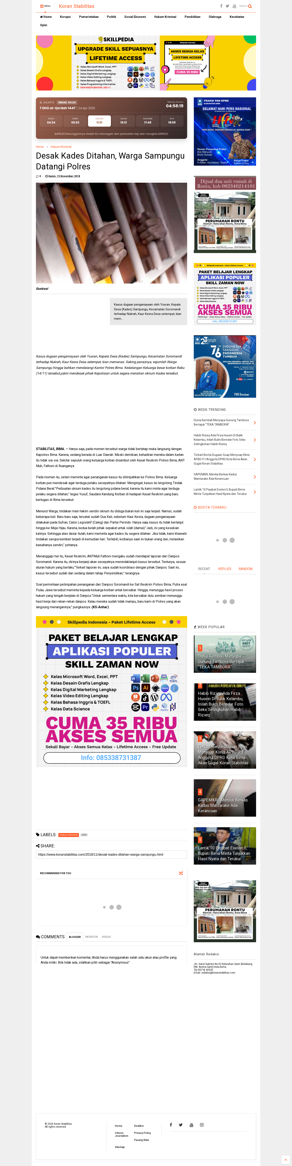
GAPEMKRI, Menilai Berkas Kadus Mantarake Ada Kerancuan (223, 805)
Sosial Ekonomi (135, 16)
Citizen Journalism (121, 1134)
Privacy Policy (142, 1133)
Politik (111, 16)
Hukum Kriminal (165, 16)
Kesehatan (237, 16)
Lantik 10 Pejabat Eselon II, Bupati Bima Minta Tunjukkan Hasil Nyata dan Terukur (224, 853)
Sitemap (120, 1147)
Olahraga (215, 16)
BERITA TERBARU (210, 507)
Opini (43, 25)
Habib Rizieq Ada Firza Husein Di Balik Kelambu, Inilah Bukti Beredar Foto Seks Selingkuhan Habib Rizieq (220, 704)
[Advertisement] (67, 324)
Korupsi (65, 16)
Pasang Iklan (141, 1140)
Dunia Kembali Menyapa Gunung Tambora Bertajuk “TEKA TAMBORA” (221, 661)
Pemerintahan (89, 16)
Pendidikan (192, 16)
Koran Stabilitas (76, 6)
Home (46, 16)
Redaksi (139, 1125)
